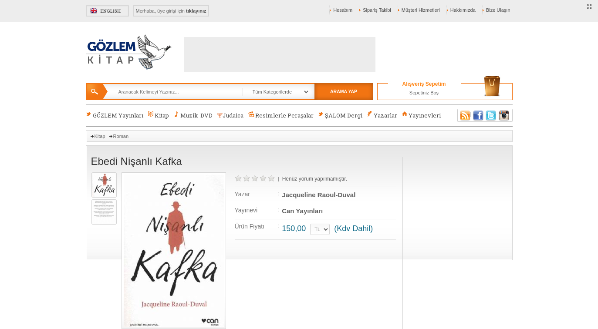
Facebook (478, 115)
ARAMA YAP (343, 91)
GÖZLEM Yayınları (114, 115)
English (107, 11)
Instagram (504, 115)
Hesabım (342, 10)
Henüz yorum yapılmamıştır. (314, 179)
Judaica (230, 115)
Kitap (158, 115)
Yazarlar (382, 115)
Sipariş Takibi (377, 10)
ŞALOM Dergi (340, 115)
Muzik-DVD (193, 115)
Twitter (491, 115)
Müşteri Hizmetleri (421, 10)
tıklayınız (196, 10)
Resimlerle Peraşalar (280, 115)
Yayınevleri (421, 115)
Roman (120, 136)
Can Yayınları (302, 211)
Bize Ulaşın (498, 10)
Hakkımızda (463, 10)
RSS (463, 115)
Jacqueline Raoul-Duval (318, 194)
